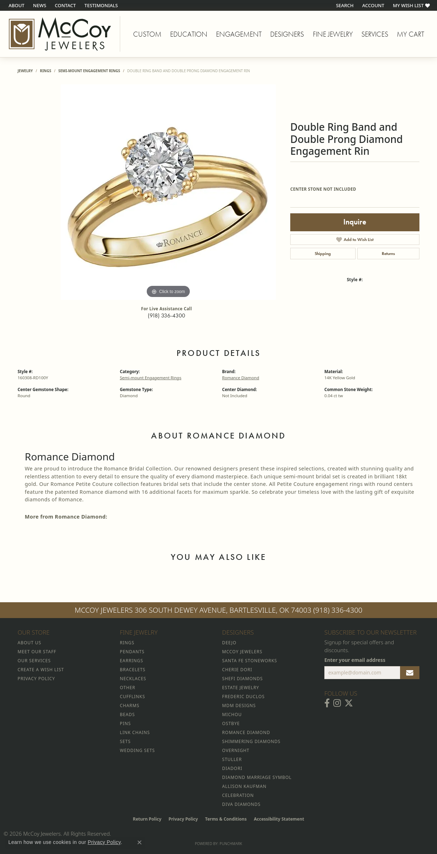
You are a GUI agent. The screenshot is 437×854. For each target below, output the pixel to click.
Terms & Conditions (226, 819)
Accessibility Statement (279, 819)
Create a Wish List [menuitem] (41, 670)
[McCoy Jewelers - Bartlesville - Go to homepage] (60, 34)
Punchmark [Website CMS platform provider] (231, 843)
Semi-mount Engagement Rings (89, 70)
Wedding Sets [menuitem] (137, 750)
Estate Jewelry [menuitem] (240, 687)
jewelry (25, 70)
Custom (147, 34)
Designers (287, 34)
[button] (343, 5)
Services (374, 34)
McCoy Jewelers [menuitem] (242, 652)
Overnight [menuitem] (235, 750)
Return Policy (147, 819)
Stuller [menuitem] (232, 759)
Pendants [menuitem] (132, 652)
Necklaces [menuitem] (133, 679)
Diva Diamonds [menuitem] (241, 804)
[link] (15, 5)
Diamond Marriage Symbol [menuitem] (257, 777)
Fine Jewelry (333, 34)
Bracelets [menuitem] (132, 670)
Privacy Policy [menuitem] (36, 679)
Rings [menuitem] (127, 643)
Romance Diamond (240, 377)
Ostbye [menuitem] (231, 723)
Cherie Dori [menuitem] (237, 670)
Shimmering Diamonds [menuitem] (251, 741)
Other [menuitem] (127, 687)
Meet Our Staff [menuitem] (37, 652)
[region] (168, 192)
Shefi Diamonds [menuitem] (242, 679)
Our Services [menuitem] (34, 661)
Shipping (323, 253)
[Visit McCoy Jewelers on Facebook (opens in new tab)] (327, 703)
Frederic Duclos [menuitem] (243, 696)
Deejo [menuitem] (229, 643)
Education (188, 34)
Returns (388, 253)
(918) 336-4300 (166, 315)
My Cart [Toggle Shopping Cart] (410, 34)
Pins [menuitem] (125, 723)
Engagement (239, 34)
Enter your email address (354, 659)
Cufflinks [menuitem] (132, 696)
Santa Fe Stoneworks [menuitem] (249, 661)
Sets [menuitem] (125, 741)
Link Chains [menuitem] (135, 732)
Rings (45, 70)
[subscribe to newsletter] (409, 672)
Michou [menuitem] (232, 714)
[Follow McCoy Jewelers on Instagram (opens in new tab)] (337, 703)
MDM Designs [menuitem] (239, 705)
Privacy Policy (183, 819)
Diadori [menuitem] (232, 768)
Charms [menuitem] (129, 705)
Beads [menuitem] (127, 714)
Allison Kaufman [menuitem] (244, 786)
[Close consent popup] (139, 842)
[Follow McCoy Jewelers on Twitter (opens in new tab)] (348, 703)
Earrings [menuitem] (131, 661)
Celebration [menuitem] (238, 795)
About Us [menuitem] (29, 643)
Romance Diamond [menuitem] (246, 732)
